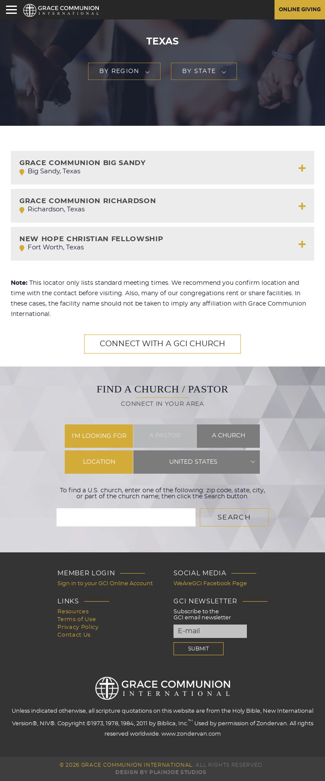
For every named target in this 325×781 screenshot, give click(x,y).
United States (193, 462)
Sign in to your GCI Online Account (105, 584)
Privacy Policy (77, 627)
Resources (72, 612)
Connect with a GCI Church (162, 344)
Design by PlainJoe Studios (160, 772)
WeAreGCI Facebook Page (210, 584)
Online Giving (300, 9)
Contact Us (74, 635)
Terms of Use (76, 619)
